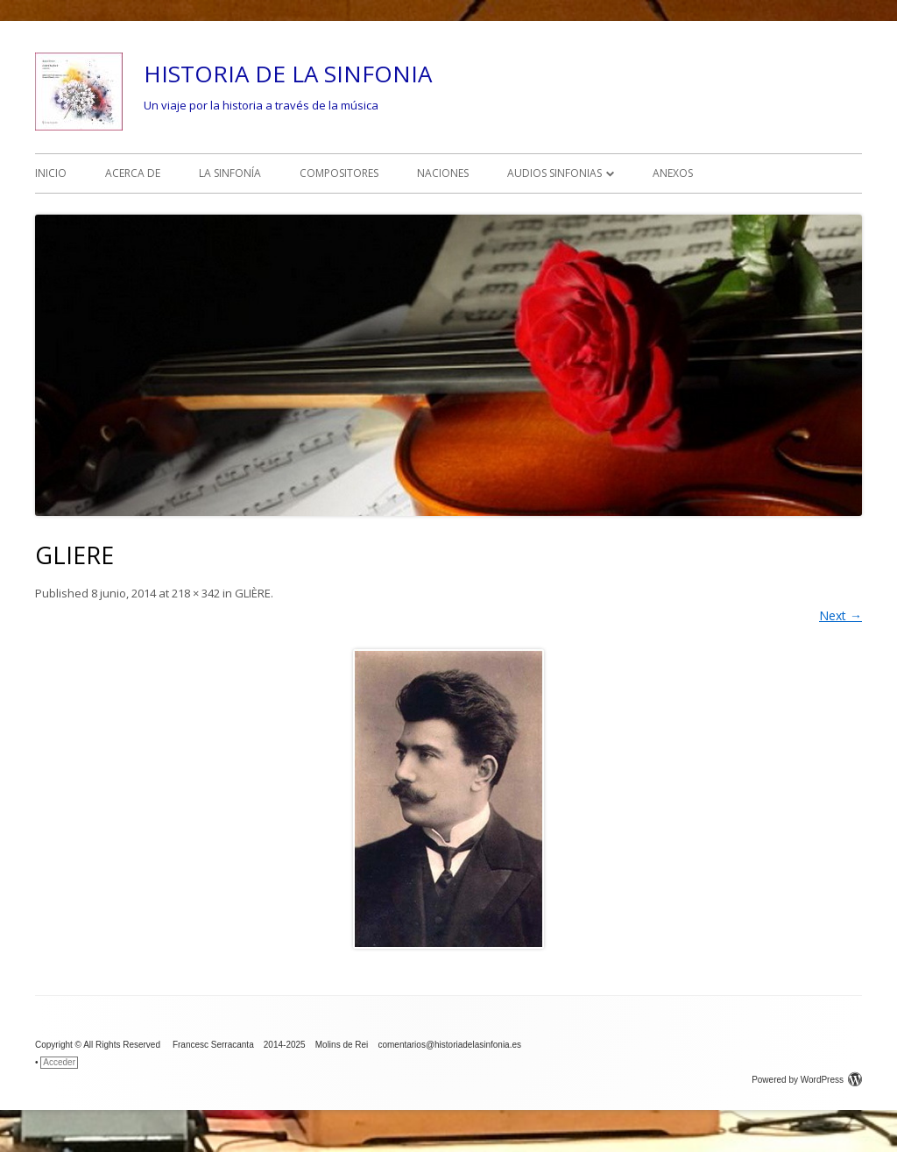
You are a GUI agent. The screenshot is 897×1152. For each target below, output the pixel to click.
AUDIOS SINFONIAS (554, 173)
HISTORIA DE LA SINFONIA (288, 73)
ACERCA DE (132, 173)
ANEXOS (673, 173)
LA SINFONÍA (230, 173)
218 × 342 (196, 593)
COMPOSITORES (339, 173)
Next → (840, 615)
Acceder (59, 1062)
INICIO (51, 173)
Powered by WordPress (807, 1080)
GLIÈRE (253, 593)
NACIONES (443, 173)
